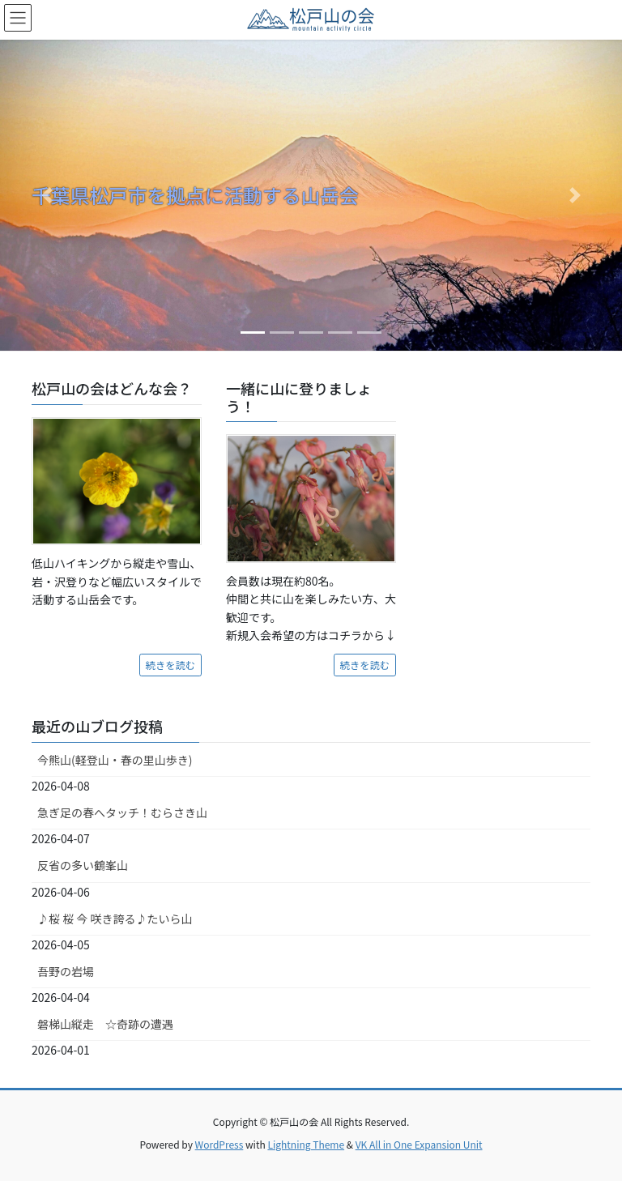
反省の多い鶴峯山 (82, 865)
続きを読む (170, 665)
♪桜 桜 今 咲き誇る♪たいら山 (114, 918)
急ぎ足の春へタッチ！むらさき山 (122, 812)
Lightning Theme (305, 1144)
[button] (46, 195)
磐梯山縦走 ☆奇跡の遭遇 (105, 1024)
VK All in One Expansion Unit (419, 1144)
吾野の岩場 (65, 971)
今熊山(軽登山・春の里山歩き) (114, 760)
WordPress (219, 1144)
